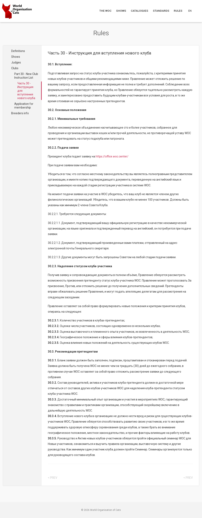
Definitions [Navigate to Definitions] (18, 51)
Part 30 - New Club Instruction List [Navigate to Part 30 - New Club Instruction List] (26, 75)
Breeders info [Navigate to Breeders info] (20, 113)
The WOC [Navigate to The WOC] (105, 10)
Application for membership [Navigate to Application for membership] (23, 105)
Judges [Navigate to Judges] (16, 62)
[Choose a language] (192, 10)
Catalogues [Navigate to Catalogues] (140, 10)
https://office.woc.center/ (112, 156)
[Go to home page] (17, 11)
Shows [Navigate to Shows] (121, 10)
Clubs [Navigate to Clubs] (14, 68)
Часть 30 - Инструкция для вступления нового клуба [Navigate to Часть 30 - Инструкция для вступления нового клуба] (26, 91)
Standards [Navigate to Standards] (161, 10)
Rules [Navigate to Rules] (178, 10)
